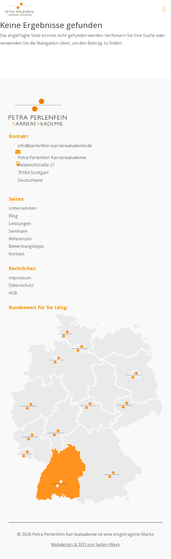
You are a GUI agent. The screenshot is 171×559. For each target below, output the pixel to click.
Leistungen (20, 223)
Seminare (18, 231)
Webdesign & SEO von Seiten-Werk (85, 544)
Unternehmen (23, 208)
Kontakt (16, 254)
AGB (13, 293)
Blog (13, 216)
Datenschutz (21, 285)
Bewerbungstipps (26, 246)
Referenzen (20, 239)
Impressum (20, 278)
